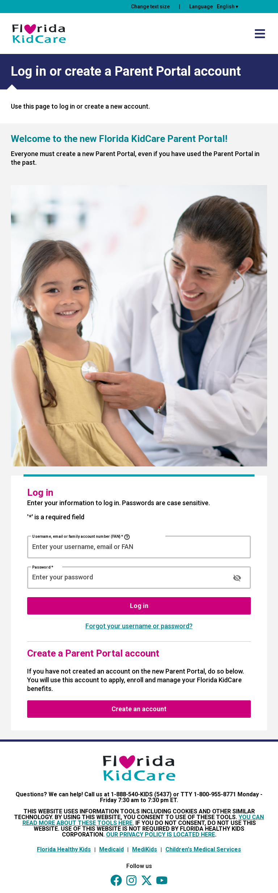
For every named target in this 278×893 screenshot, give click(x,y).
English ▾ (227, 6)
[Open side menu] (260, 33)
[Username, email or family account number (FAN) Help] (127, 537)
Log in (139, 605)
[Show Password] (237, 578)
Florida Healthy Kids (64, 849)
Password (42, 567)
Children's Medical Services (203, 849)
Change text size (150, 6)
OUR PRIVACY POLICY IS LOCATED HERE (160, 834)
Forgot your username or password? (139, 626)
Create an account (139, 709)
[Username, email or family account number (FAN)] (139, 546)
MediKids (144, 849)
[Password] (126, 577)
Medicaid (111, 849)
